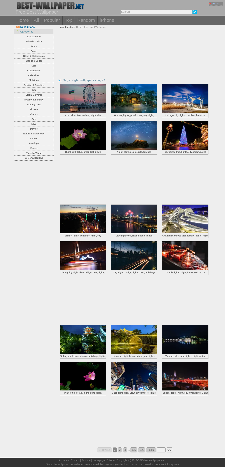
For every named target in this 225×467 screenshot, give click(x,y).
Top (68, 20)
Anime (34, 46)
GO (169, 450)
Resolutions (25, 27)
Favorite (86, 460)
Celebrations (34, 70)
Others (33, 138)
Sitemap (111, 460)
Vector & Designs (34, 158)
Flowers (34, 109)
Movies (34, 129)
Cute (33, 90)
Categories (24, 31)
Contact (75, 460)
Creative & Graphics (33, 85)
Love (34, 124)
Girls (33, 119)
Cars (33, 65)
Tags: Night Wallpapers (95, 27)
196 (142, 450)
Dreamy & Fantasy (33, 99)
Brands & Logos (33, 61)
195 (134, 450)
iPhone (107, 20)
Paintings (34, 143)
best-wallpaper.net (154, 460)
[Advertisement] (134, 53)
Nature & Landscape (33, 133)
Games (34, 114)
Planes (33, 148)
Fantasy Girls (34, 104)
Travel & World (34, 153)
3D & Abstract (34, 36)
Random (86, 20)
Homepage (99, 460)
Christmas (34, 80)
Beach (34, 51)
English (214, 3)
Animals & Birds (33, 41)
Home (22, 20)
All (36, 20)
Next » (151, 450)
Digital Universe (34, 95)
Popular (52, 20)
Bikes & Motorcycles (34, 56)
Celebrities (34, 75)
